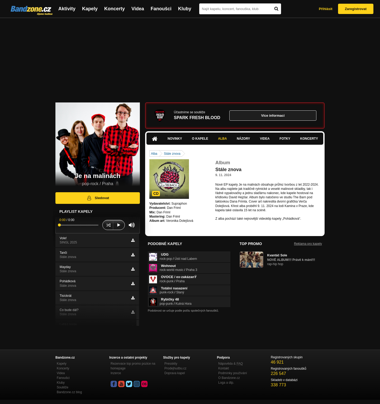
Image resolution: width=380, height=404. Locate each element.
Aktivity (66, 8)
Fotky (284, 138)
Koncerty (114, 8)
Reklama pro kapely (308, 244)
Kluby (184, 8)
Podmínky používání (232, 373)
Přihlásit (325, 9)
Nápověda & (230, 363)
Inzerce (116, 373)
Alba (222, 138)
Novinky (175, 138)
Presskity (170, 363)
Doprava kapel (174, 373)
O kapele (200, 138)
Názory (243, 138)
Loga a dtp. (226, 382)
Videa (137, 8)
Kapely (90, 8)
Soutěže (62, 387)
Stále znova (172, 154)
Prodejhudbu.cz (175, 368)
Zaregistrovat (356, 9)
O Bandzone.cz (229, 378)
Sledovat (97, 198)
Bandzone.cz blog (69, 392)
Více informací (272, 116)
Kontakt (223, 368)
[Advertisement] (190, 58)
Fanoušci (161, 8)
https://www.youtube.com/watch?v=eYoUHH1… (248, 223)
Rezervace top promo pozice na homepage (133, 366)
